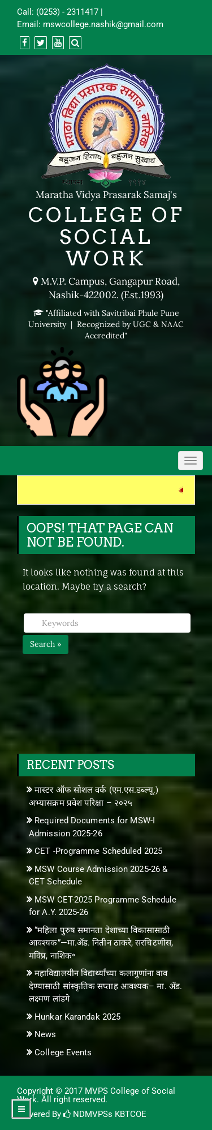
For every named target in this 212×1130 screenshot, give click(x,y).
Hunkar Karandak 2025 (77, 1017)
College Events (63, 1052)
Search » (45, 644)
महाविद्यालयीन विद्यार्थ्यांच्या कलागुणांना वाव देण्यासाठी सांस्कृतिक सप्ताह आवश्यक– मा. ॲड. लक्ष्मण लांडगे (105, 986)
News (45, 1034)
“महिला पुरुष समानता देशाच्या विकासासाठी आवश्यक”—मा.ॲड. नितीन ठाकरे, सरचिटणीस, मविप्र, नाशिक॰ (101, 943)
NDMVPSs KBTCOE (104, 1114)
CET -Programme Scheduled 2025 (98, 851)
